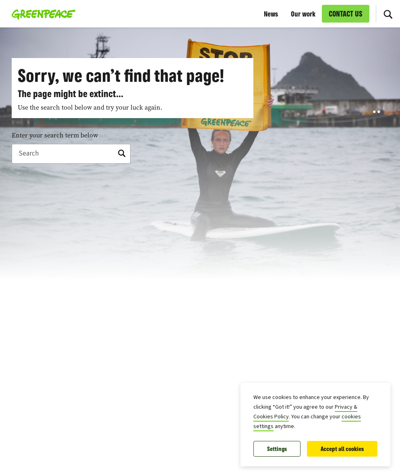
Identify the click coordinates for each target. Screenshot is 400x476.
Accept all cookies (342, 449)
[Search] (388, 14)
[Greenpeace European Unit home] (41, 13)
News (271, 14)
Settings (277, 449)
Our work (303, 14)
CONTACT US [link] (346, 13)
